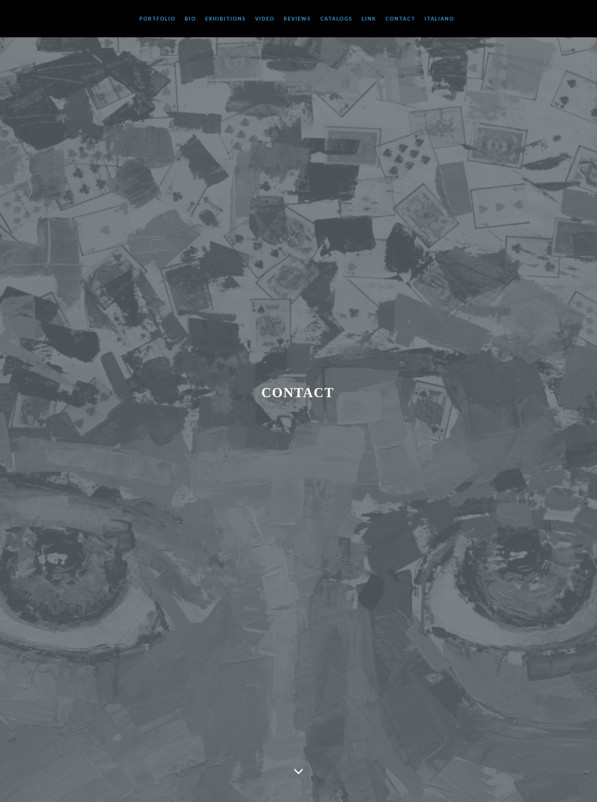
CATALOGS (336, 19)
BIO (190, 19)
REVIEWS (297, 19)
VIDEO (265, 19)
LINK (369, 19)
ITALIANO (439, 19)
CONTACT (400, 19)
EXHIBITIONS (225, 19)
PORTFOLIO (157, 19)
